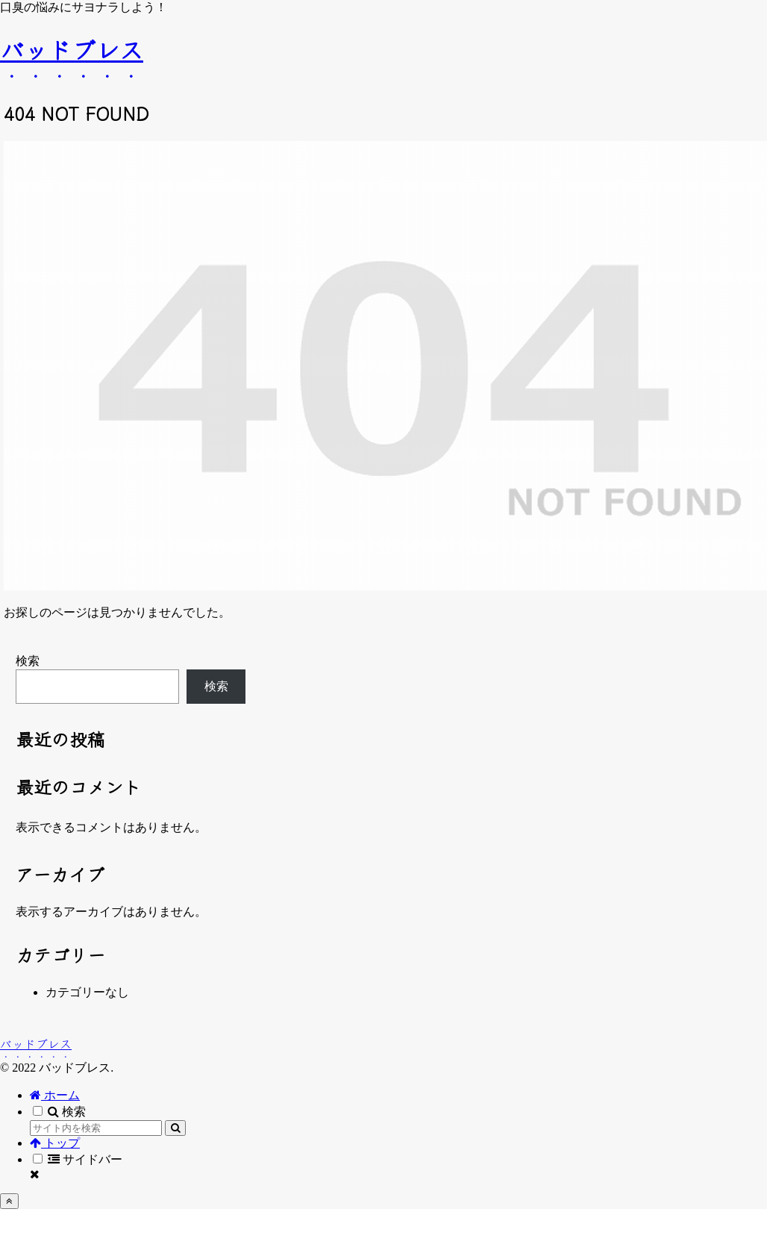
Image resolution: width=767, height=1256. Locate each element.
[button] (175, 1128)
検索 (28, 660)
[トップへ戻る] (9, 1201)
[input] (96, 1128)
